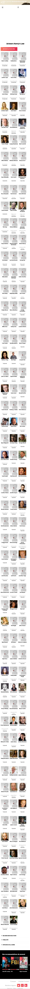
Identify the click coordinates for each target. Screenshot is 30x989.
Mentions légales (10, 985)
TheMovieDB (20, 988)
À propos (13, 981)
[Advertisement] (15, 26)
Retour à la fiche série (9, 49)
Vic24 (3, 1)
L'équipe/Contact (23, 981)
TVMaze (14, 988)
